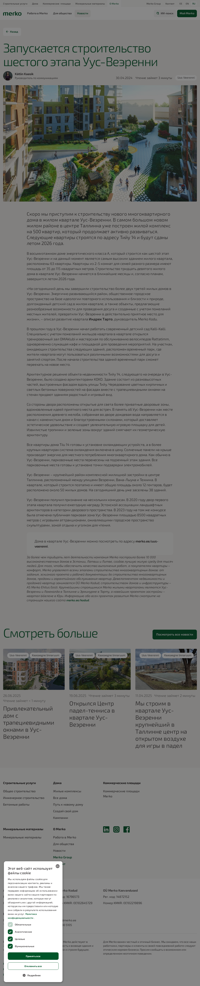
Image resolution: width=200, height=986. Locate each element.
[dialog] (33, 921)
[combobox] (58, 866)
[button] (33, 975)
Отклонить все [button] (33, 966)
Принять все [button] (33, 956)
